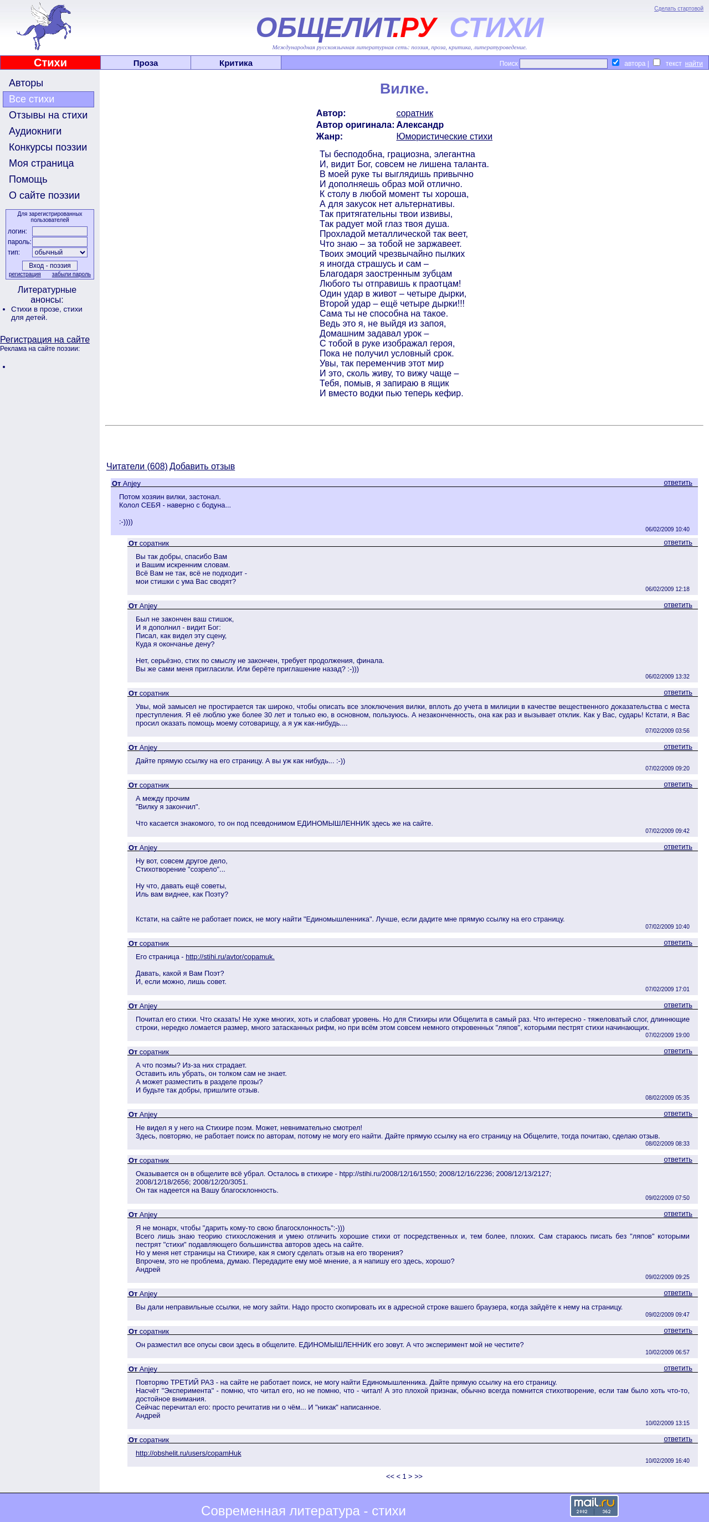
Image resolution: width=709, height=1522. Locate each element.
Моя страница (41, 163)
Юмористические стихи (444, 136)
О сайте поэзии (44, 195)
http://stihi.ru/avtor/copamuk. (230, 956)
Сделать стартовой (678, 9)
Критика (236, 63)
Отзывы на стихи (48, 115)
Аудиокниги (35, 131)
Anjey (132, 483)
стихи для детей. (47, 313)
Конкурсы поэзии (48, 147)
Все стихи (31, 99)
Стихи (50, 62)
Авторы (26, 83)
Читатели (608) (137, 466)
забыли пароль (71, 274)
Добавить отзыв (202, 466)
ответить (678, 482)
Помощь (28, 179)
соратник (414, 113)
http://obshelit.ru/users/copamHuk (189, 1453)
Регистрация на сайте (45, 339)
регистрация (25, 274)
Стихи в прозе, (37, 309)
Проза (145, 63)
